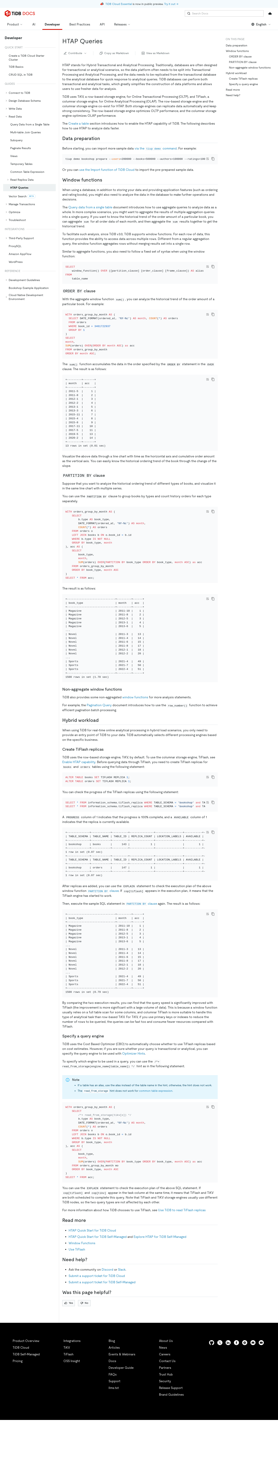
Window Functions (82, 1302)
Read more (233, 89)
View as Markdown (155, 53)
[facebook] (236, 1402)
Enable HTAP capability (78, 794)
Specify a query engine (243, 84)
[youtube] (261, 1402)
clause (103, 939)
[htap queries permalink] (105, 41)
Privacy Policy (87, 1471)
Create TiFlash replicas (243, 78)
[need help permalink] (90, 1318)
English (261, 24)
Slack (122, 1328)
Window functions (238, 51)
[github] (211, 1402)
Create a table (78, 123)
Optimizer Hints (133, 1107)
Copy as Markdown (114, 53)
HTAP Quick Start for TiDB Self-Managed (98, 1296)
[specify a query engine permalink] (107, 1090)
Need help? (233, 95)
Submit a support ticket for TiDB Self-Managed (102, 1341)
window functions (135, 729)
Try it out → (171, 4)
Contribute (75, 53)
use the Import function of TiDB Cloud (107, 175)
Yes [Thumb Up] (68, 1362)
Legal (108, 1471)
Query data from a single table (90, 212)
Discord (107, 1328)
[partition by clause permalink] (108, 497)
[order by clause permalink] (98, 302)
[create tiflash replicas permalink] (106, 781)
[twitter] (220, 1402)
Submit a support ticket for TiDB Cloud (97, 1335)
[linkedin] (228, 1402)
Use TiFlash (77, 1308)
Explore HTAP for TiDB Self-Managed (160, 1296)
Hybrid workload (236, 73)
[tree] (29, 173)
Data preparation (236, 45)
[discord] (253, 1402)
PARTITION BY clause (243, 62)
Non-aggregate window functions (250, 67)
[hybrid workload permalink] (101, 752)
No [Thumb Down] (84, 1362)
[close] (270, 1448)
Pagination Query (99, 737)
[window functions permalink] (105, 185)
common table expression (155, 1144)
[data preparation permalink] (103, 138)
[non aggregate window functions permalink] (125, 721)
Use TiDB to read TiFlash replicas (182, 1269)
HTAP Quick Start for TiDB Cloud (92, 1289)
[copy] (213, 159)
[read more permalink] (89, 1279)
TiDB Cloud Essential (118, 4)
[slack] (245, 1402)
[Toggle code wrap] (207, 159)
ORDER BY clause (240, 56)
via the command (156, 148)
